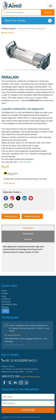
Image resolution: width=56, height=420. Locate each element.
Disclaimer (6, 302)
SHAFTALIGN (25, 162)
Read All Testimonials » (14, 345)
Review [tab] (28, 239)
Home (4, 291)
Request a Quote (32, 216)
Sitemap (5, 307)
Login (3, 296)
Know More (9, 183)
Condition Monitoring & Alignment (31, 28)
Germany (43, 179)
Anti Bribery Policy (9, 304)
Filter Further (8, 33)
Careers (4, 293)
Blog (5, 311)
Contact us (6, 299)
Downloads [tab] (27, 233)
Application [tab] (28, 228)
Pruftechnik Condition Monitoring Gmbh (21, 179)
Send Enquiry (10, 216)
